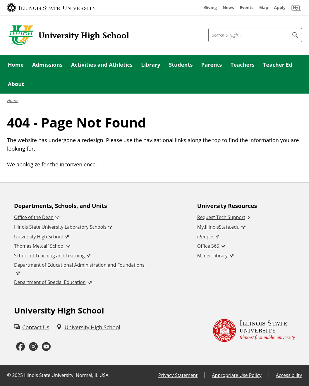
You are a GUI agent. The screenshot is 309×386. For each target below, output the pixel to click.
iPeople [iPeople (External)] (205, 236)
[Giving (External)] (210, 7)
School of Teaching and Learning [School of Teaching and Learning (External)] (49, 255)
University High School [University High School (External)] (38, 236)
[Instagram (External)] (33, 346)
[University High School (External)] (88, 327)
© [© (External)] (9, 375)
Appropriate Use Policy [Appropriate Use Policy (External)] (236, 375)
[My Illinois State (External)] (296, 7)
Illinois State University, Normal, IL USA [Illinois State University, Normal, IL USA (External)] (66, 375)
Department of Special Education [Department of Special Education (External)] (50, 282)
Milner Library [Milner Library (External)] (212, 255)
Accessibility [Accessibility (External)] (289, 375)
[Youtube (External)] (46, 346)
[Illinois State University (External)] (51, 7)
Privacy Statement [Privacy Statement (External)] (178, 375)
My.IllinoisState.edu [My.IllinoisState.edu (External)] (218, 227)
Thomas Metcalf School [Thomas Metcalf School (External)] (39, 246)
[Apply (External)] (280, 7)
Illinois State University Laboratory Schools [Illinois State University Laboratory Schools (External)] (60, 227)
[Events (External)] (247, 7)
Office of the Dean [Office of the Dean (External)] (34, 217)
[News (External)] (228, 7)
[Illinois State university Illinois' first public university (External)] (254, 330)
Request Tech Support (221, 217)
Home (12, 100)
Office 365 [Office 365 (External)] (208, 246)
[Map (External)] (263, 7)
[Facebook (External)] (20, 346)
